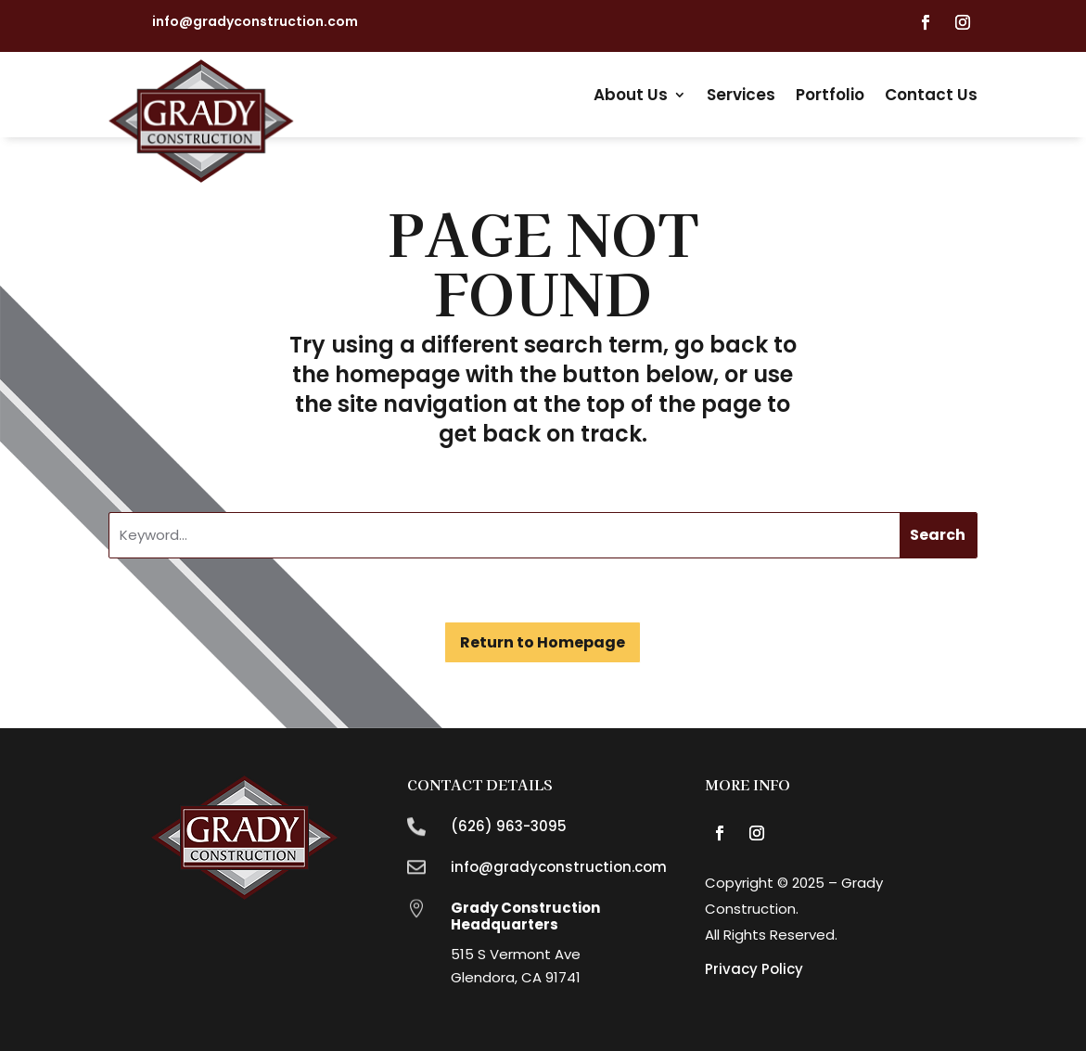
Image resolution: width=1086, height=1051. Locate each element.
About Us (631, 94)
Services (741, 94)
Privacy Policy (754, 969)
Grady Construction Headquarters (525, 916)
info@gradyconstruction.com (255, 21)
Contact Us (931, 94)
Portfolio (830, 94)
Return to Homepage (542, 642)
